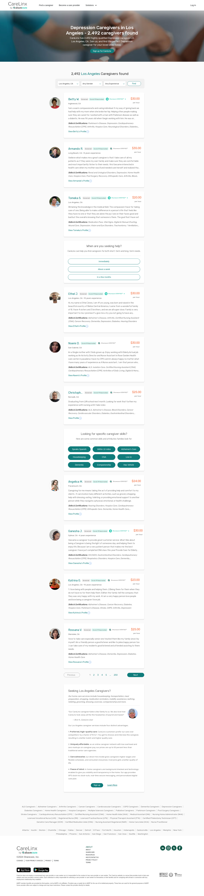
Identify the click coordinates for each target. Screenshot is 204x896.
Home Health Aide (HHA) (117, 814)
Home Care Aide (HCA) (139, 822)
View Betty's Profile (78, 131)
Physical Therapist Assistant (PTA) (125, 818)
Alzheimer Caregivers (47, 807)
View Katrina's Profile (79, 612)
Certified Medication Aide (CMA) (79, 822)
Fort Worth (106, 830)
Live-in (129, 457)
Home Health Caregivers (55, 810)
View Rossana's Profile (79, 662)
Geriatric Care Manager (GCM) (50, 822)
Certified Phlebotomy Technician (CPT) (159, 818)
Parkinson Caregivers (145, 810)
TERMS (56, 860)
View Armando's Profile (80, 181)
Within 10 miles (104, 449)
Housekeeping (79, 457)
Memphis (167, 830)
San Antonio (84, 834)
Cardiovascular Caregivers (109, 807)
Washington (143, 834)
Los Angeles (155, 830)
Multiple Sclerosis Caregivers (100, 810)
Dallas (71, 830)
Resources (90, 855)
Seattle (132, 834)
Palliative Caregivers (125, 810)
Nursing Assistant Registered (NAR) (111, 822)
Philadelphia (61, 834)
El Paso (96, 830)
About (88, 850)
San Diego (96, 834)
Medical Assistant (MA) (140, 814)
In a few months (104, 277)
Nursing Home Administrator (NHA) (168, 814)
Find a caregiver (46, 5)
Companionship (104, 465)
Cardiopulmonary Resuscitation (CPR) (55, 814)
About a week (104, 269)
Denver (79, 830)
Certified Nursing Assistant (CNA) (89, 814)
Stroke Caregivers (29, 814)
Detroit (88, 830)
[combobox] (105, 84)
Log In (193, 5)
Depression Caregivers (172, 807)
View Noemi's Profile (78, 375)
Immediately (104, 261)
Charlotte (52, 830)
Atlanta (25, 830)
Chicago (62, 830)
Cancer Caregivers (87, 807)
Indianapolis (129, 830)
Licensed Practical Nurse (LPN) (94, 818)
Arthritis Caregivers (67, 807)
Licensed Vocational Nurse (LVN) (41, 818)
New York (177, 830)
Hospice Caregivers (77, 810)
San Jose (122, 834)
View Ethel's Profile (78, 326)
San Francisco (110, 834)
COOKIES (20, 860)
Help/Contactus (92, 857)
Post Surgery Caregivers (168, 810)
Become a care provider (69, 5)
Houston (117, 830)
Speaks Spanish (79, 449)
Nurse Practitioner (159, 822)
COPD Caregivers (130, 807)
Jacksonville (142, 830)
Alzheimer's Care (128, 449)
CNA (104, 457)
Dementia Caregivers (150, 807)
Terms (88, 862)
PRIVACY (48, 860)
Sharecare (90, 852)
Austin (34, 830)
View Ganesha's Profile (80, 563)
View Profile (75, 418)
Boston (42, 830)
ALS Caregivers (28, 807)
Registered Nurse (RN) (68, 818)
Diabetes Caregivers (33, 810)
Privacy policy (91, 860)
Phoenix (73, 834)
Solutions (91, 5)
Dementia (79, 465)
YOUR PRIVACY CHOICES (34, 860)
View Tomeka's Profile (79, 230)
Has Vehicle (129, 465)
